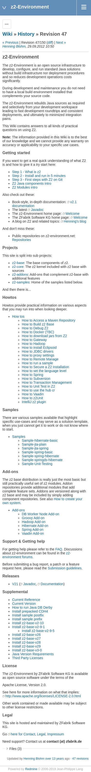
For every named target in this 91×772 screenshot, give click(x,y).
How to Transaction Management (47, 382)
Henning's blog (75, 221)
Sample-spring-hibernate (40, 456)
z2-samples (21, 282)
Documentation (52, 584)
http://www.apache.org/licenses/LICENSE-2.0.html (43, 696)
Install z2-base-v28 (26, 642)
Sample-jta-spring (35, 448)
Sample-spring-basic (37, 452)
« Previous (10, 42)
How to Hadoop (33, 344)
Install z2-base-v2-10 (28, 623)
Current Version (24, 604)
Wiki (7, 34)
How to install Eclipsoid (39, 347)
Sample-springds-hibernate (42, 460)
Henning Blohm (14, 46)
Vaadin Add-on (33, 533)
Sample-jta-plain (34, 444)
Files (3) (15, 749)
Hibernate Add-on (35, 526)
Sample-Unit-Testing (37, 464)
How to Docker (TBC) (38, 332)
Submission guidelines (65, 568)
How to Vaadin (33, 394)
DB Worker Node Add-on (40, 514)
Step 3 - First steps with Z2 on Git (37, 180)
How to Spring (32, 375)
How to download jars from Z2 (44, 336)
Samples (18, 437)
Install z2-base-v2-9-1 (28, 627)
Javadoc (37, 210)
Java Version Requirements (33, 654)
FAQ (58, 549)
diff (50, 42)
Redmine (31, 769)
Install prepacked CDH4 (30, 611)
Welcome (73, 214)
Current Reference (26, 600)
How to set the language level (44, 371)
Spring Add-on (32, 529)
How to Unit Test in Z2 (38, 386)
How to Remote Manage (40, 359)
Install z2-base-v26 (26, 635)
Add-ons (18, 510)
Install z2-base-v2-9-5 (38, 631)
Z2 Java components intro (31, 183)
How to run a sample (37, 363)
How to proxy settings (38, 355)
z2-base (18, 263)
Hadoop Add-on (33, 522)
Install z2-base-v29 (26, 646)
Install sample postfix (28, 615)
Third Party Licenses (27, 658)
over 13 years (54, 758)
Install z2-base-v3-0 (27, 650)
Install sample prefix (27, 619)
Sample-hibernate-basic (40, 440)
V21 (15, 584)
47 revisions (80, 758)
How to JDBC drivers (37, 351)
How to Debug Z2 (35, 328)
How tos (18, 316)
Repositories (21, 240)
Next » (61, 42)
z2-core (18, 267)
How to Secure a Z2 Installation (45, 367)
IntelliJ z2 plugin (34, 402)
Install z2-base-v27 (26, 638)
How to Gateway (34, 340)
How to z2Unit (32, 398)
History (26, 34)
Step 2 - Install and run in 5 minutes (39, 176)
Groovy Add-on (33, 518)
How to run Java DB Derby (32, 607)
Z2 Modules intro (24, 187)
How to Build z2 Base (38, 324)
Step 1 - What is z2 (26, 172)
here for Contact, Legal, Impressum (37, 734)
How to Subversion (36, 379)
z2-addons (20, 274)
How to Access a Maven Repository (48, 320)
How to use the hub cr (38, 390)
